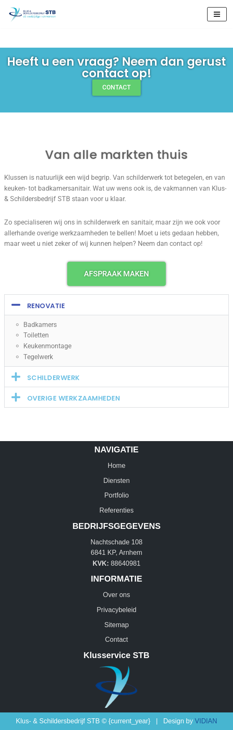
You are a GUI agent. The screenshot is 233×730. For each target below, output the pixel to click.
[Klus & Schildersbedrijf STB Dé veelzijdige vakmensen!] (31, 14)
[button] (116, 305)
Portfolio (116, 495)
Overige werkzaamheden (73, 398)
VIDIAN (206, 721)
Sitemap (116, 624)
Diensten (116, 480)
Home (117, 465)
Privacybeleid (116, 609)
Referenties (116, 510)
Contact (116, 639)
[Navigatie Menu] (217, 14)
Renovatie (46, 306)
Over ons (116, 594)
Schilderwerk (53, 378)
